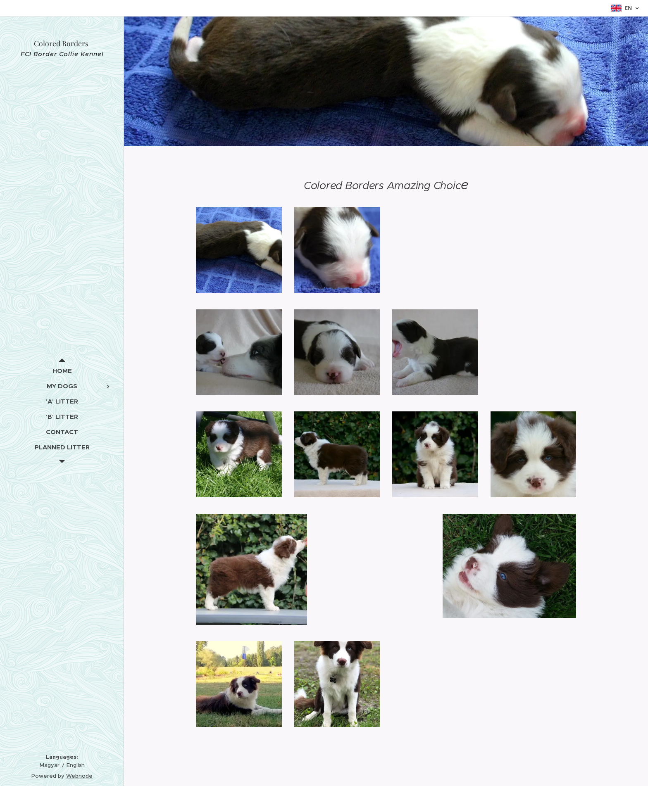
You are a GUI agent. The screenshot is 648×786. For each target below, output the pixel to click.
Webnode (79, 775)
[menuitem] (62, 370)
